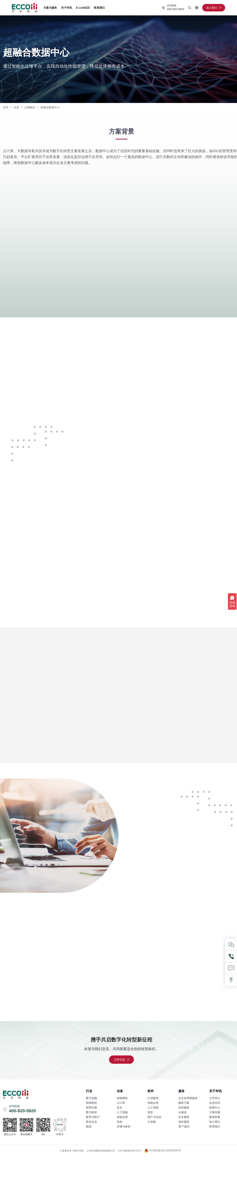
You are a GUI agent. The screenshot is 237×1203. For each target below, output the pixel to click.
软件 (151, 1091)
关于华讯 (66, 7)
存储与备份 (124, 1126)
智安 (150, 1112)
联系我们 (99, 7)
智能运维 (122, 1117)
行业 (89, 1091)
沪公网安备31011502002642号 (162, 1151)
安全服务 (183, 1117)
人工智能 (122, 1112)
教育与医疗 (93, 1117)
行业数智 (153, 1098)
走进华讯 (214, 1102)
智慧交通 (91, 1107)
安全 (119, 1107)
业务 (16, 107)
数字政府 (91, 1112)
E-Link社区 (83, 7)
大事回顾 (214, 1112)
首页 (5, 107)
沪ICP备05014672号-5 (130, 1150)
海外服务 (183, 1121)
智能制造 (91, 1102)
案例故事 (214, 1117)
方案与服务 (50, 7)
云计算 (121, 1102)
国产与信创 (154, 1117)
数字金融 (91, 1098)
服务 (181, 1091)
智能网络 (122, 1098)
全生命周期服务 (188, 1098)
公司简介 (214, 1098)
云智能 (152, 1121)
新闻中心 (214, 1107)
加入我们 (214, 1121)
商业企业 (91, 1121)
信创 (119, 1121)
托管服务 (183, 1107)
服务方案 (183, 1102)
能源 (88, 1126)
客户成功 (183, 1126)
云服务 (182, 1112)
